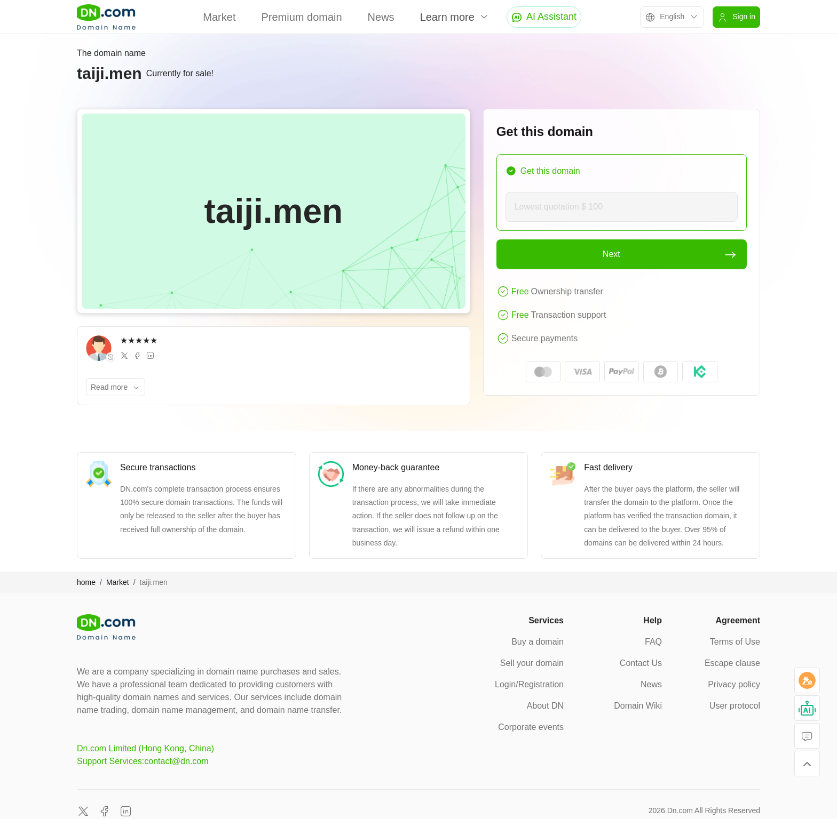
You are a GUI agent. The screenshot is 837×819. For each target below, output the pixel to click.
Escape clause (732, 663)
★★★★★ (138, 340)
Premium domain (301, 17)
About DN (545, 705)
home (86, 582)
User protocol (734, 705)
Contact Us (641, 663)
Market (219, 17)
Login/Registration (529, 684)
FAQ (653, 641)
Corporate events (531, 727)
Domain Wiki (638, 705)
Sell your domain (532, 663)
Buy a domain (537, 641)
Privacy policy (734, 684)
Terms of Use (735, 641)
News (381, 17)
